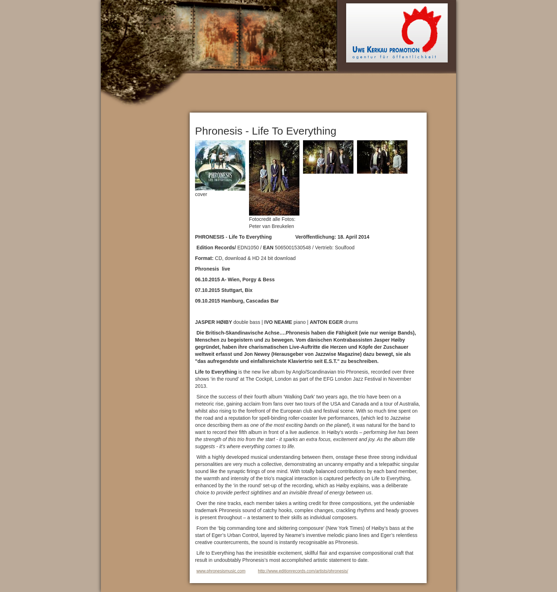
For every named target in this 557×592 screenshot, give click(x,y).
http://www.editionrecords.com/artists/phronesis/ (303, 571)
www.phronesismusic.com (220, 571)
